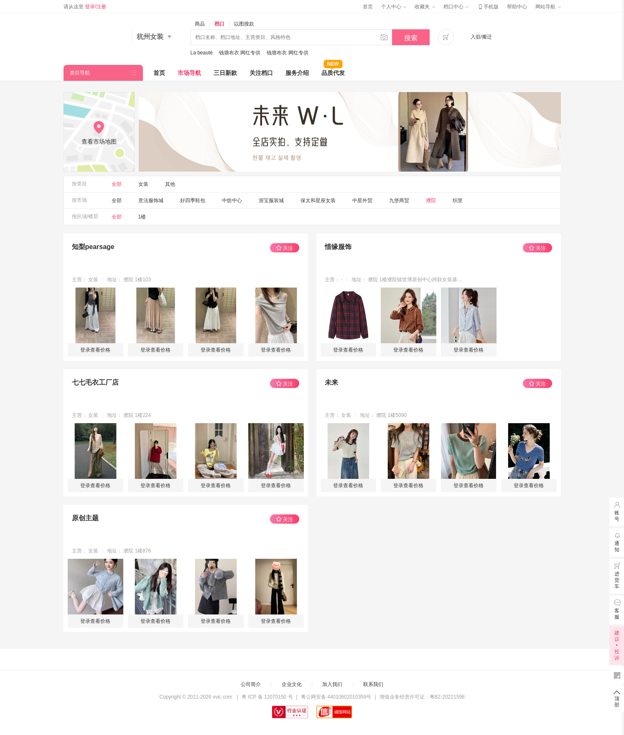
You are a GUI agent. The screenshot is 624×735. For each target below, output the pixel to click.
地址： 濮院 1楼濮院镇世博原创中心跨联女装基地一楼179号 (407, 280)
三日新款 (225, 72)
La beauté (202, 53)
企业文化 (292, 684)
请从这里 (85, 7)
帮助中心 (517, 7)
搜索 (411, 37)
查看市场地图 (99, 141)
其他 (170, 184)
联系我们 (373, 684)
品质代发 (333, 70)
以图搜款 (244, 24)
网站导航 (547, 7)
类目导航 (80, 73)
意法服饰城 (150, 200)
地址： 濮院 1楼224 (129, 415)
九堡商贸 (399, 200)
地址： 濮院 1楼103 (129, 280)
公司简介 (251, 684)
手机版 (488, 7)
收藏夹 (425, 7)
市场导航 (189, 72)
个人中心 (393, 7)
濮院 (431, 200)
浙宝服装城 (271, 200)
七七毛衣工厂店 (95, 382)
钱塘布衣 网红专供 (239, 53)
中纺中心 (232, 200)
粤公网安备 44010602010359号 (336, 697)
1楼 (142, 217)
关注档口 (261, 72)
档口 (219, 24)
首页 (368, 7)
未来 (331, 382)
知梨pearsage (93, 246)
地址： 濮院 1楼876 (129, 551)
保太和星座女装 (318, 200)
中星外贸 (362, 200)
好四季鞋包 (192, 200)
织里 (458, 200)
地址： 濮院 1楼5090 (383, 415)
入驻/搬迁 (481, 37)
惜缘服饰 (338, 246)
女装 (143, 184)
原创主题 (85, 518)
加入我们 (332, 684)
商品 (200, 24)
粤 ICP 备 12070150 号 (267, 697)
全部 (117, 184)
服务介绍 (297, 72)
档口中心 (456, 7)
